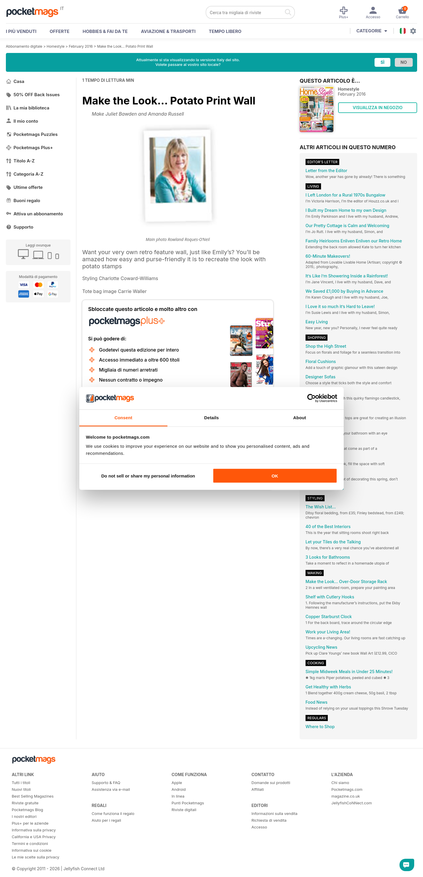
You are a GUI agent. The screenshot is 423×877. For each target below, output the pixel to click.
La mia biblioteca (27, 108)
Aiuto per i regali (106, 820)
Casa (15, 81)
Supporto (19, 227)
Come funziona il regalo (113, 813)
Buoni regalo (23, 200)
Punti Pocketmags (188, 803)
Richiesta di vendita (268, 820)
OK (274, 475)
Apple (177, 782)
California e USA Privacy (34, 836)
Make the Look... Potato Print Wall (125, 46)
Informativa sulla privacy (34, 830)
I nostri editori (24, 816)
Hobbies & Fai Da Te (105, 31)
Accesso (259, 827)
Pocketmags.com (346, 789)
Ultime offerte (24, 187)
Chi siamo (340, 782)
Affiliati (257, 789)
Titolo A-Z (20, 161)
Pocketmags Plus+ (29, 147)
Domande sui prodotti (270, 782)
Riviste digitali (184, 809)
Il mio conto (22, 121)
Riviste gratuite (25, 803)
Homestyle (56, 46)
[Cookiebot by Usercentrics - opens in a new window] (311, 398)
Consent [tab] (123, 417)
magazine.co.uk (345, 796)
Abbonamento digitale (24, 46)
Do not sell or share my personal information (148, 475)
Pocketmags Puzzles (32, 134)
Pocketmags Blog (27, 809)
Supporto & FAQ (106, 782)
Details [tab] (211, 417)
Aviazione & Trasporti (168, 31)
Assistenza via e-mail (111, 789)
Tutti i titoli (21, 782)
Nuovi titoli (21, 789)
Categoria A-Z (24, 174)
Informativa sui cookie (31, 850)
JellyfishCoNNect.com (351, 803)
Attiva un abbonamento (34, 214)
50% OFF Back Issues (33, 94)
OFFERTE (59, 31)
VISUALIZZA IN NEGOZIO (377, 107)
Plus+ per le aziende (30, 823)
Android (179, 789)
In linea (178, 796)
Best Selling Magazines (32, 796)
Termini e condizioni (30, 843)
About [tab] (299, 417)
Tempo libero (225, 31)
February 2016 (81, 46)
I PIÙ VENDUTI (21, 31)
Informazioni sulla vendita (274, 813)
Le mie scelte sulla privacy (35, 857)
